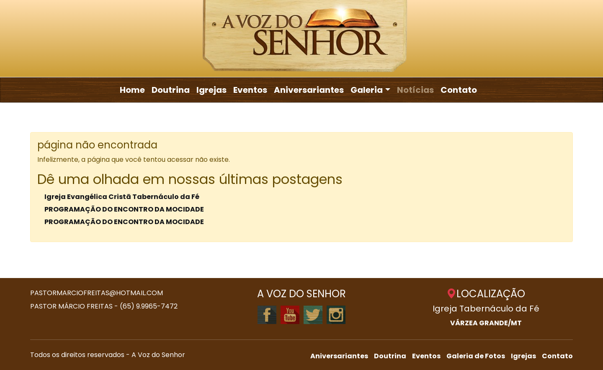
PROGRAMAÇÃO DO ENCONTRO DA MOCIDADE (124, 209)
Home (132, 90)
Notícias (415, 90)
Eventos (250, 90)
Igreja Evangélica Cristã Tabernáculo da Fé (121, 197)
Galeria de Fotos (475, 356)
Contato (459, 90)
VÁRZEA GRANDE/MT (486, 323)
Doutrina (171, 90)
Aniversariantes (309, 90)
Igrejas (211, 90)
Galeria (366, 90)
